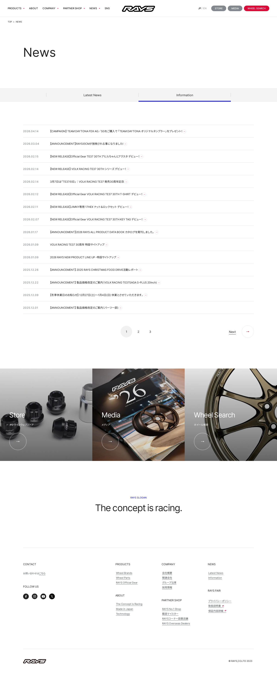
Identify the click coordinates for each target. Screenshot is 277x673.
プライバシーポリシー (219, 601)
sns (107, 8)
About (33, 8)
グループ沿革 (169, 582)
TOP (10, 21)
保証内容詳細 (217, 611)
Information (215, 577)
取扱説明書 (216, 606)
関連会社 (167, 577)
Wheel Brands (124, 573)
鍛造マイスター (170, 613)
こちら (42, 573)
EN (205, 8)
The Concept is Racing (129, 604)
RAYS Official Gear (127, 582)
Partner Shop (72, 8)
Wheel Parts (123, 577)
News (93, 8)
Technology (123, 613)
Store (219, 8)
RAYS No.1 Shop (171, 609)
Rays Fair (214, 590)
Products (14, 8)
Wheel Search (257, 8)
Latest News (215, 573)
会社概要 (167, 573)
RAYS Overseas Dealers (176, 623)
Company (49, 8)
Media (235, 8)
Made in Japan (124, 609)
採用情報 (167, 587)
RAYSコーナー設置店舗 (175, 618)
